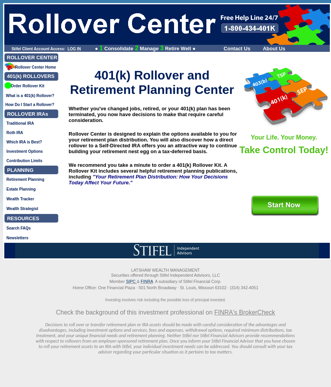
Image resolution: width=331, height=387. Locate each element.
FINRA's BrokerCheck (244, 312)
